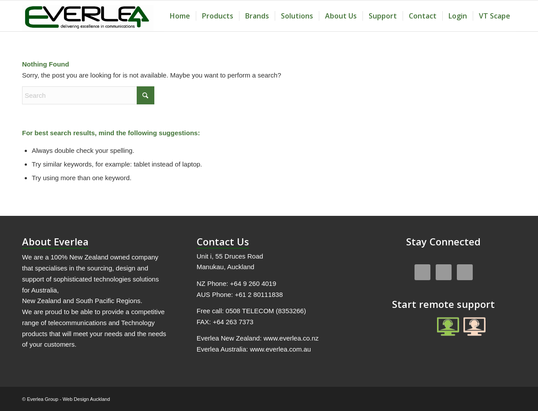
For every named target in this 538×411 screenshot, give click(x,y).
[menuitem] (180, 15)
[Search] (88, 95)
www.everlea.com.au (280, 349)
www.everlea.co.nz (290, 338)
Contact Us (223, 241)
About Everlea (55, 241)
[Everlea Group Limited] (87, 15)
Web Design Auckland (86, 399)
